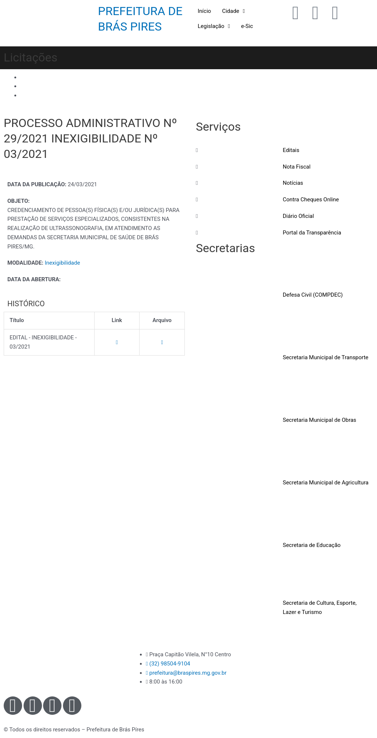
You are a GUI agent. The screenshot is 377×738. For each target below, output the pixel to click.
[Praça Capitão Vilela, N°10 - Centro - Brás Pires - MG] (314, 677)
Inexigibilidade (62, 262)
